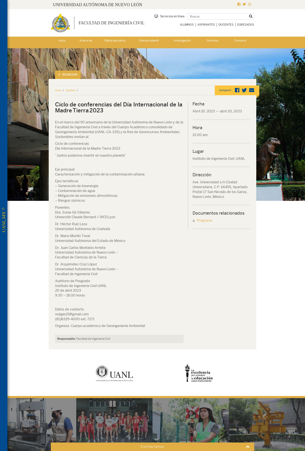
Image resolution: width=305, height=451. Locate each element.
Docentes (226, 24)
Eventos (70, 90)
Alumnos (187, 24)
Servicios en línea (169, 16)
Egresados (245, 24)
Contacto (240, 40)
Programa (204, 220)
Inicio (62, 40)
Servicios (213, 40)
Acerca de (85, 40)
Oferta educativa (114, 40)
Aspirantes (206, 24)
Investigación (182, 40)
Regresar (67, 74)
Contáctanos (152, 447)
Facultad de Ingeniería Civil (111, 23)
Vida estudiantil (149, 40)
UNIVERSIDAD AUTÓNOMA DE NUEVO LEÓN (97, 4)
